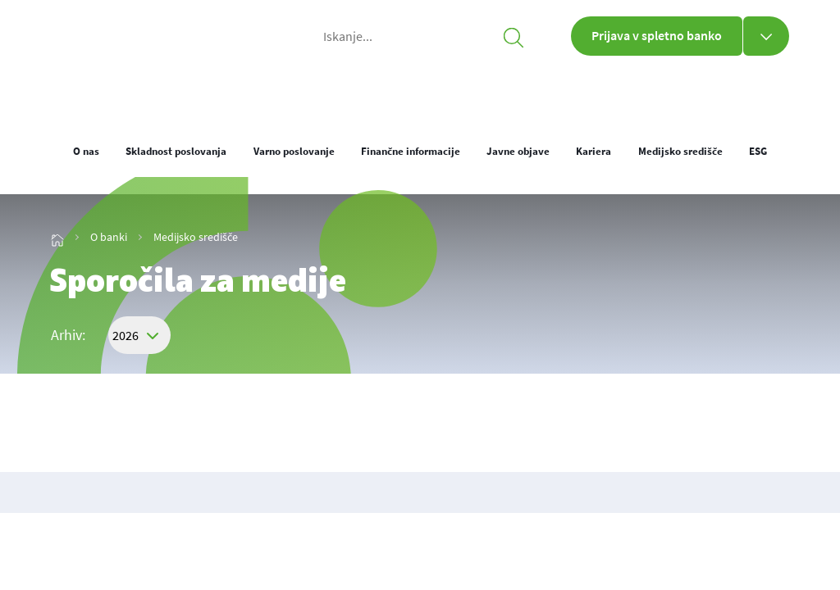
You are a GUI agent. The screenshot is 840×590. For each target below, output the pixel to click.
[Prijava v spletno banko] (766, 36)
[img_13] (57, 236)
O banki (570, 89)
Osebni (330, 89)
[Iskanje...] (420, 36)
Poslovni (449, 89)
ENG (777, 96)
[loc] (741, 95)
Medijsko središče (195, 236)
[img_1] (131, 90)
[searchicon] (513, 36)
